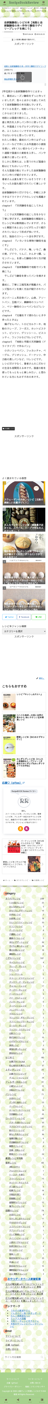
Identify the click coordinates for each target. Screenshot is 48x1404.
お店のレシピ (26, 1098)
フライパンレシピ (26, 1178)
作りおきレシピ (26, 1250)
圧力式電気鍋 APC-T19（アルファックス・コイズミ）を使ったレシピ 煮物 (25, 1285)
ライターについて (14, 1340)
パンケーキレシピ (26, 1001)
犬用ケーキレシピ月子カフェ (25, 1321)
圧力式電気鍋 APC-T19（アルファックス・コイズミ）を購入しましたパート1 (25, 1299)
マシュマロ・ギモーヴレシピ (26, 1017)
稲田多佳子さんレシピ (26, 1258)
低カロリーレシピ (26, 1130)
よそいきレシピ (25, 1069)
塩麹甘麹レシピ (26, 1138)
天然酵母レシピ (26, 1114)
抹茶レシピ (26, 1045)
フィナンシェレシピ (26, 1005)
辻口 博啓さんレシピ (26, 1273)
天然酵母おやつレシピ (26, 1142)
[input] (24, 1357)
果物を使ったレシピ (26, 1049)
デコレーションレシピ (26, 1077)
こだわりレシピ (25, 958)
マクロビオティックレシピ (26, 1126)
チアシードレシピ (26, 1230)
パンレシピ (25, 1094)
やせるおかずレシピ (26, 1222)
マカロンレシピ (26, 1013)
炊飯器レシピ (26, 1198)
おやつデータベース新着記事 (24, 1279)
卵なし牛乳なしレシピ (26, 1134)
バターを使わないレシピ (26, 1122)
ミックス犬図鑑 (18, 1318)
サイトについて (13, 1336)
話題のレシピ (25, 1210)
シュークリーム (26, 974)
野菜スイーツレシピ (26, 1154)
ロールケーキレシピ (26, 1025)
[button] (42, 1357)
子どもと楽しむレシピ (26, 946)
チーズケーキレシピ (26, 990)
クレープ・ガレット (26, 966)
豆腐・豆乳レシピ (26, 1150)
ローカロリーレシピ (25, 1118)
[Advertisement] (24, 52)
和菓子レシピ (26, 1190)
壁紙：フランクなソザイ (35, 1386)
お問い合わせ (12, 1349)
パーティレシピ (26, 930)
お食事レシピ (8, 429)
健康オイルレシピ (26, 938)
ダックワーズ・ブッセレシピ (26, 982)
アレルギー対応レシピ (25, 1081)
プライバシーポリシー (13, 1386)
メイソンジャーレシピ (26, 1238)
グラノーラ (26, 970)
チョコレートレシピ (26, 986)
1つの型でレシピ (26, 902)
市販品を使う (26, 1194)
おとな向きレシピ (26, 906)
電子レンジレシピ (26, 1206)
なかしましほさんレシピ (26, 1218)
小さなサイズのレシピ (26, 1041)
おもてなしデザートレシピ (26, 910)
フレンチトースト (26, 1009)
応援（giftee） (13, 1344)
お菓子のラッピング (26, 1073)
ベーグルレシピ (26, 1106)
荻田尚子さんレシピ (26, 1266)
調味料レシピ (26, 954)
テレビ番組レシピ (26, 1234)
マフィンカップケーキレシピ (26, 1021)
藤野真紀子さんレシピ (26, 1270)
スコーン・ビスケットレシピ (26, 978)
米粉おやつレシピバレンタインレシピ (26, 1325)
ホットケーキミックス (26, 1182)
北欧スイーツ (26, 1033)
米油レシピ (26, 1262)
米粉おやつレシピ (26, 1090)
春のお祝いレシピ (26, 950)
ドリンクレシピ (26, 926)
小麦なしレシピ (26, 1086)
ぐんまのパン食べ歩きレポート (26, 1313)
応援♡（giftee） (13, 782)
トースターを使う (26, 1174)
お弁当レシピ (26, 914)
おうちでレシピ (25, 898)
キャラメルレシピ (26, 962)
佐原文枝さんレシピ (26, 1246)
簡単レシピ (25, 1162)
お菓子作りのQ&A (26, 1061)
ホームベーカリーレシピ (26, 1110)
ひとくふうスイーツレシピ (26, 922)
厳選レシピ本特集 (25, 1158)
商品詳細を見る (11, 79)
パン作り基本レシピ (26, 1102)
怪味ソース (26, 1254)
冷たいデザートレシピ (26, 942)
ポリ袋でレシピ (26, 1186)
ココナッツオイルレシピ (26, 1226)
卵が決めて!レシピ (26, 1037)
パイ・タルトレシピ (26, 998)
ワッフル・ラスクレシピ (26, 1029)
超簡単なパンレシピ (26, 1202)
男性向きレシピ (26, 1053)
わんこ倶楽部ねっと (20, 1315)
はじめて (25, 1057)
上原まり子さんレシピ (26, 1242)
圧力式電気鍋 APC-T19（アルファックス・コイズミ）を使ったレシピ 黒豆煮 (25, 1292)
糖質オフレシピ (26, 1146)
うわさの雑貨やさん (20, 1310)
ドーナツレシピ (26, 994)
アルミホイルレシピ (26, 1170)
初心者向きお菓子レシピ (26, 1065)
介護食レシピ (26, 934)
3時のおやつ (26, 1166)
